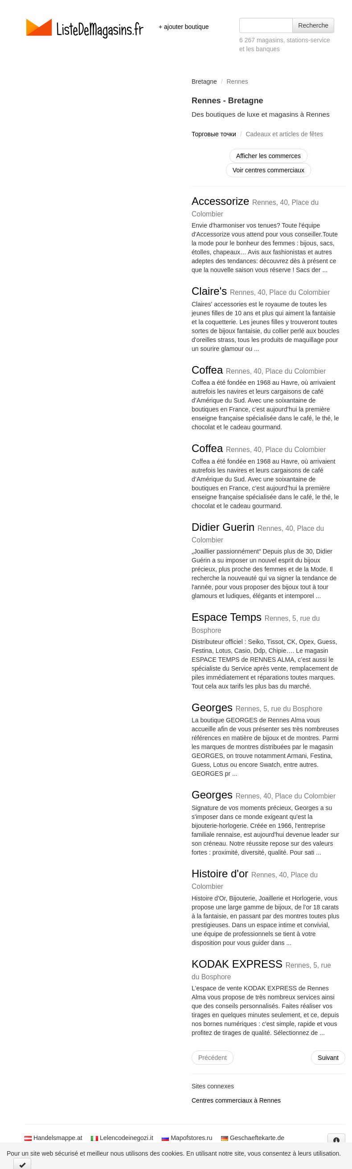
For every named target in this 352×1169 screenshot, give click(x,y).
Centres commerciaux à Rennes (236, 1100)
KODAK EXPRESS (261, 969)
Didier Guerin (258, 532)
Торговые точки (214, 134)
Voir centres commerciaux (268, 170)
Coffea (259, 370)
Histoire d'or (255, 879)
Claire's (261, 291)
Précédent (212, 1057)
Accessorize (255, 206)
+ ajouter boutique (184, 26)
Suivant (328, 1057)
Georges (257, 707)
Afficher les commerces (268, 155)
